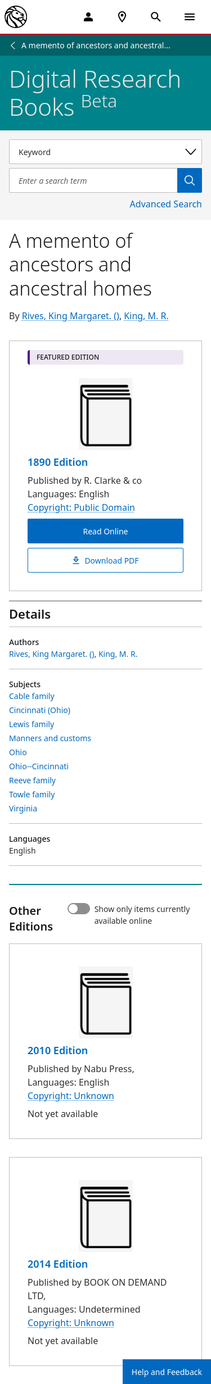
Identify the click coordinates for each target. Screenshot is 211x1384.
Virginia (23, 808)
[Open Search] (156, 17)
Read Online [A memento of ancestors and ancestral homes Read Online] (105, 531)
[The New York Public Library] (16, 17)
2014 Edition (58, 1263)
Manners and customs (50, 738)
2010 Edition (58, 1050)
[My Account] (88, 17)
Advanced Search (166, 204)
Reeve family (32, 780)
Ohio (18, 752)
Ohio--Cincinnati (39, 766)
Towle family (32, 794)
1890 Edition (58, 462)
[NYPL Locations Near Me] (122, 17)
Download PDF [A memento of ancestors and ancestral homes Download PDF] (105, 560)
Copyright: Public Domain (81, 507)
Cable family (32, 696)
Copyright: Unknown (71, 1096)
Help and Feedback (167, 1372)
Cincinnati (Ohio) (39, 710)
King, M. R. (146, 316)
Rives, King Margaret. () (70, 316)
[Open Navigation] (189, 17)
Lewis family (31, 724)
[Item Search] (93, 180)
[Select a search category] (105, 151)
